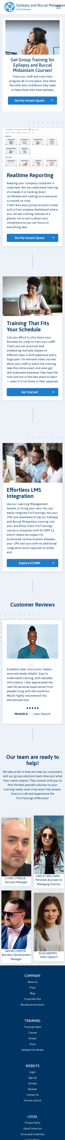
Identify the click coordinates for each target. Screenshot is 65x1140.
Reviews (32, 1089)
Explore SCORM (29, 563)
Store (32, 1044)
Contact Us (33, 1094)
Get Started (29, 392)
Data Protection (32, 1128)
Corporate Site (32, 999)
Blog (32, 993)
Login (32, 1072)
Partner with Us (32, 1100)
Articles (32, 1083)
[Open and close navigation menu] (58, 7)
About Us (32, 982)
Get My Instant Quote (29, 100)
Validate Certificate (32, 1050)
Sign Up (32, 1077)
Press (32, 987)
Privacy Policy (32, 1122)
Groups (32, 1038)
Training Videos (32, 1027)
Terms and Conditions (32, 1134)
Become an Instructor (33, 1004)
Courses (32, 1032)
